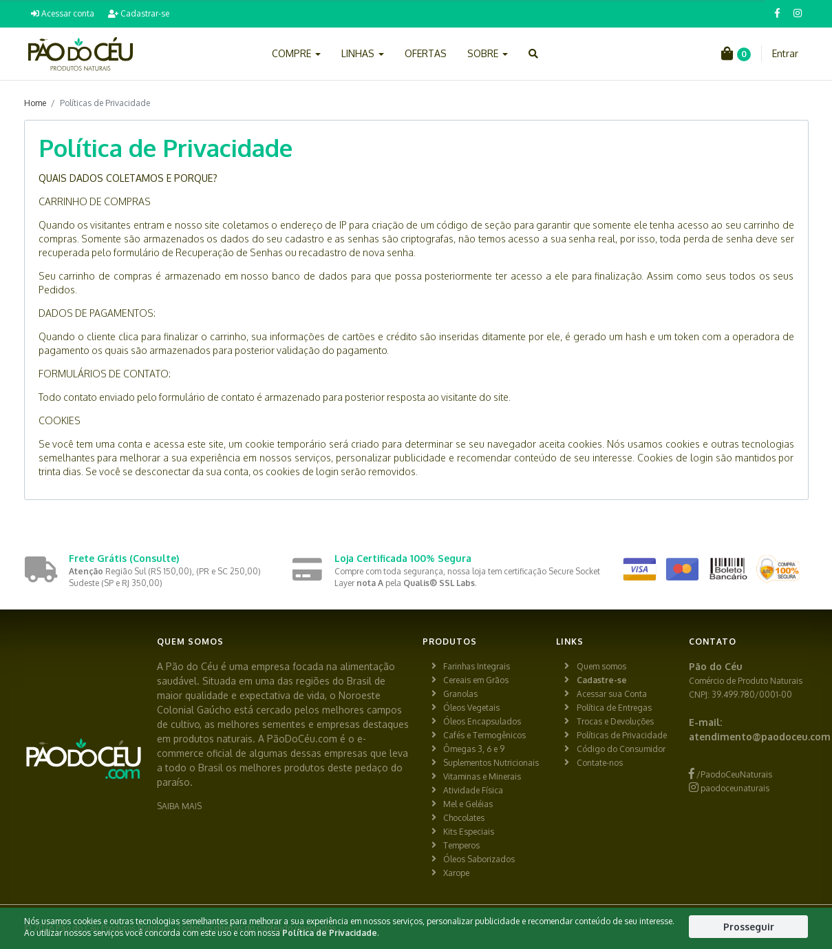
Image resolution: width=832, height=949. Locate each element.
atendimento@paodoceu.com (760, 736)
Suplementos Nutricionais (491, 763)
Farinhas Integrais (476, 666)
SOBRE (487, 53)
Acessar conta (62, 13)
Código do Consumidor (621, 749)
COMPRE (296, 53)
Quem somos (601, 666)
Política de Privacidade (329, 933)
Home (35, 103)
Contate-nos (600, 763)
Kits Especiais (468, 831)
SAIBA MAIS (179, 806)
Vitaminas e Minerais (482, 776)
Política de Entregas (614, 707)
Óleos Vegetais (471, 707)
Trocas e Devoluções (615, 721)
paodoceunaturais (729, 788)
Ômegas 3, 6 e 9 (473, 749)
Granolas (460, 694)
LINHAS (362, 53)
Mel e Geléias (468, 804)
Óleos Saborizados (479, 859)
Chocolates (463, 818)
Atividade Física (473, 790)
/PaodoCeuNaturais (730, 774)
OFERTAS (426, 53)
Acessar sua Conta (612, 694)
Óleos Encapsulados (482, 721)
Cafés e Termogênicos (484, 735)
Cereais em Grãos (476, 680)
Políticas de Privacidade (622, 735)
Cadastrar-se (138, 13)
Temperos (461, 845)
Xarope (456, 873)
